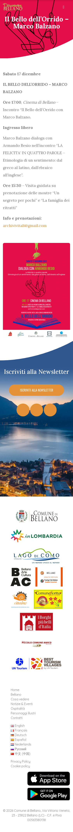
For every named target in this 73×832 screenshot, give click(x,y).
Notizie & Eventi (22, 704)
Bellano (16, 694)
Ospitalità (18, 708)
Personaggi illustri (23, 713)
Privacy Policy (20, 761)
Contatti (17, 718)
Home (15, 690)
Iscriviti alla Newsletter (36, 390)
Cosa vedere (20, 699)
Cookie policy (20, 766)
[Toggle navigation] (64, 8)
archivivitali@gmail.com (25, 225)
